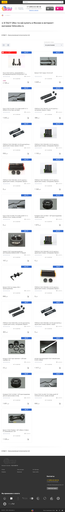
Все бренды (36, 468)
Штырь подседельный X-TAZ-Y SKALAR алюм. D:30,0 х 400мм (47, 359)
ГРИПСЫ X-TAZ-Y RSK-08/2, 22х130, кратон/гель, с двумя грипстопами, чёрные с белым (16, 144)
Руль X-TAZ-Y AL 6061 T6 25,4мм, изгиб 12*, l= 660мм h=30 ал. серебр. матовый (15, 216)
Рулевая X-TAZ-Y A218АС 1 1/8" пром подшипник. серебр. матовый (48, 216)
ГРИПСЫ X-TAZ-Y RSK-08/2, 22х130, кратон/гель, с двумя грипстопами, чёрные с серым (48, 323)
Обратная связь (52, 487)
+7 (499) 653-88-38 (34, 7)
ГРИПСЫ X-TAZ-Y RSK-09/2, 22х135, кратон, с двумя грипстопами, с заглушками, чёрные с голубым (47, 251)
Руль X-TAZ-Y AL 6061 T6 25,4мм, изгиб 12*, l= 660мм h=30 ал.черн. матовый (15, 109)
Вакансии (19, 471)
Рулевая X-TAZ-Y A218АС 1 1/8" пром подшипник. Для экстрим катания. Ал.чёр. (16, 394)
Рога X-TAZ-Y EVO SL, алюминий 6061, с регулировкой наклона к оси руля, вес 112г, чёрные (15, 73)
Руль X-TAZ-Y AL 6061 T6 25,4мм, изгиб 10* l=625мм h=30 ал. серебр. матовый (46, 394)
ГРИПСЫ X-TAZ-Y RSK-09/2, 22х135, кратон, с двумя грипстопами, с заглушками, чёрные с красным (47, 144)
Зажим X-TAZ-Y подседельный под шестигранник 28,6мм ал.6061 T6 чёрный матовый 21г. (14, 251)
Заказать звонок (33, 10)
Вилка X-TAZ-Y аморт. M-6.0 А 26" (44, 72)
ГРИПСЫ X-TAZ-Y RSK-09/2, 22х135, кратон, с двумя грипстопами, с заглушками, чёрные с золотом (47, 287)
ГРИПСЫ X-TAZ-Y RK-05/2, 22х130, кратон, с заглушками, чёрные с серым (46, 109)
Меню (4, 2)
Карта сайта (36, 471)
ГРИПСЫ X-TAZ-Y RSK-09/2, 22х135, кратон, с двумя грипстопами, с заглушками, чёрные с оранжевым (15, 180)
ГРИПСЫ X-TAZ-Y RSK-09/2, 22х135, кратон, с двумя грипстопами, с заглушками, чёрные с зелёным (47, 180)
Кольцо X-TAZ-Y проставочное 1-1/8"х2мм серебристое (14, 359)
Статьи (3, 468)
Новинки (4, 471)
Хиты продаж (20, 468)
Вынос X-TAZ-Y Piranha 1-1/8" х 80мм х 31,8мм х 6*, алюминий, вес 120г (16, 430)
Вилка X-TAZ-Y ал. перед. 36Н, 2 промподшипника (11, 287)
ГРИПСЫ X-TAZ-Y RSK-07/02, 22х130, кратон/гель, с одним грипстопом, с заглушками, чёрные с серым (16, 323)
